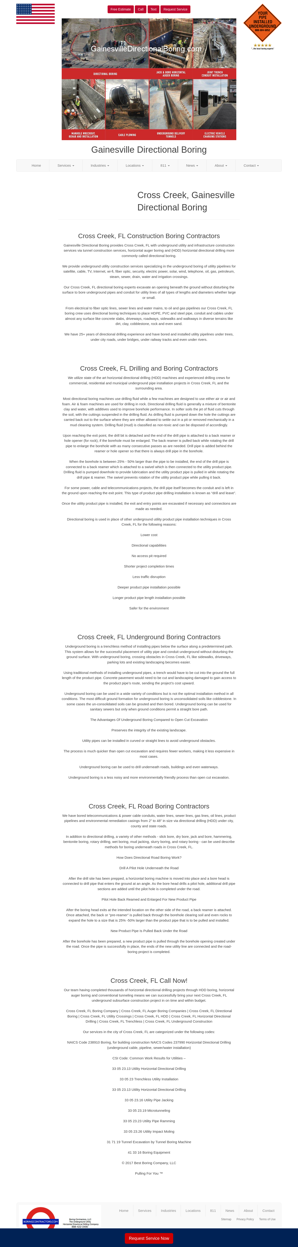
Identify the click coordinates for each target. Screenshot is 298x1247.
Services (66, 165)
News (192, 165)
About (221, 165)
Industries (100, 165)
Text (154, 9)
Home (36, 165)
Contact (251, 165)
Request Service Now (149, 1238)
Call (140, 9)
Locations (135, 165)
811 (164, 165)
